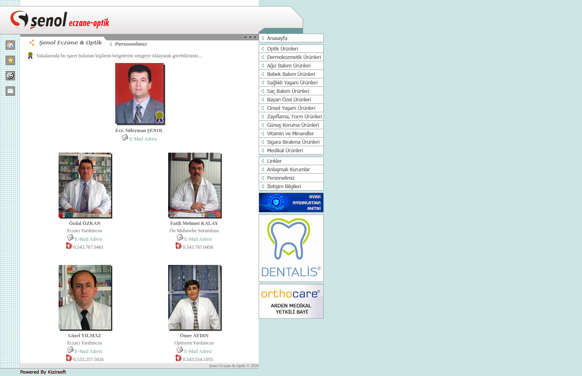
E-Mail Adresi (143, 139)
